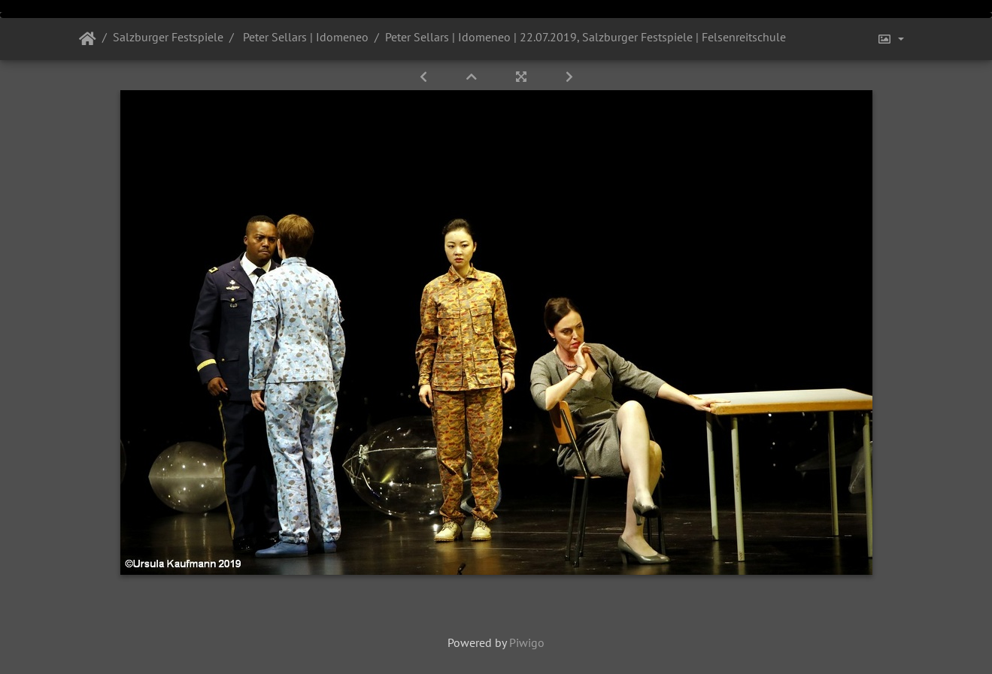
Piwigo (527, 642)
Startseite (87, 39)
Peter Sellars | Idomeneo (304, 36)
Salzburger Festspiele (168, 36)
